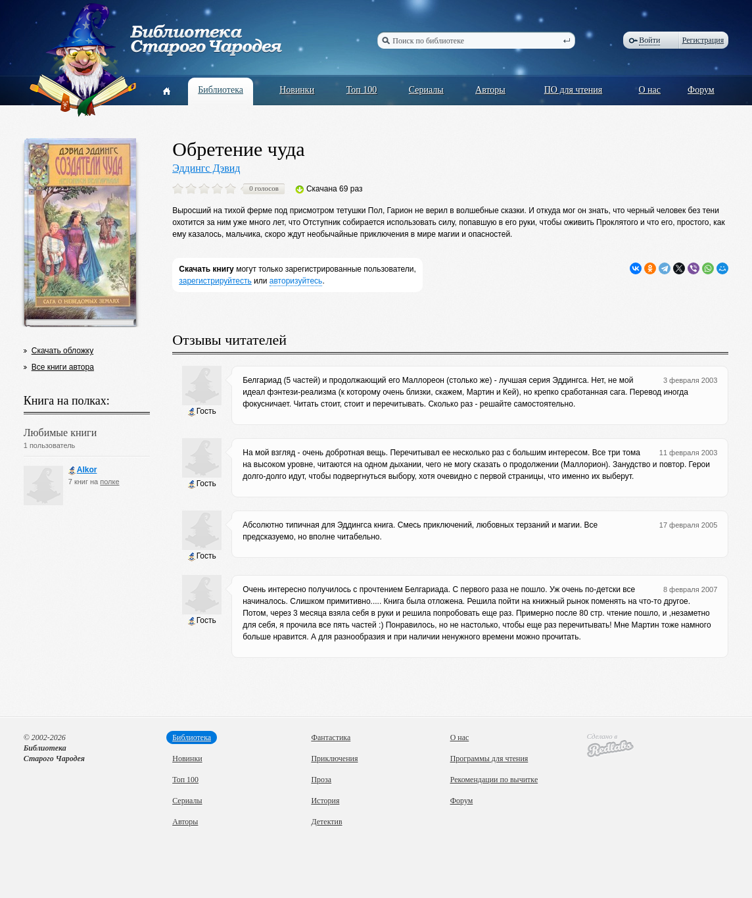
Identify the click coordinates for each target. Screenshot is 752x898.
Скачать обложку (62, 350)
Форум (701, 90)
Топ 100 (361, 90)
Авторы (490, 90)
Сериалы (426, 90)
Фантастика (330, 737)
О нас (650, 90)
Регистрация (703, 40)
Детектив (326, 821)
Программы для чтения (489, 758)
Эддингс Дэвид (206, 168)
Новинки (296, 90)
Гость (202, 411)
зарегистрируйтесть (215, 281)
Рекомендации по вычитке (494, 779)
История (325, 800)
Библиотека (220, 90)
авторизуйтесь (296, 281)
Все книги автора (63, 367)
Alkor (82, 470)
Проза (321, 779)
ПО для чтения (573, 90)
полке (109, 482)
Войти (649, 40)
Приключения (334, 758)
